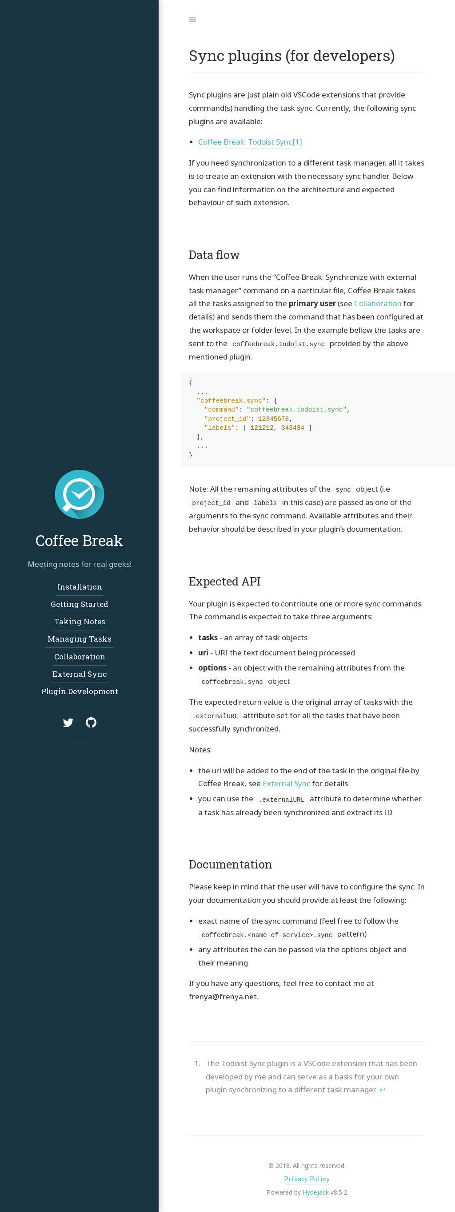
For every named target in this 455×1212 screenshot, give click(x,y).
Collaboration (378, 303)
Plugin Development (79, 691)
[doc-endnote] (313, 1075)
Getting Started (79, 604)
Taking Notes (79, 621)
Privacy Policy (307, 1177)
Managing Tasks (80, 639)
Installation (79, 587)
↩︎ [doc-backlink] (382, 1088)
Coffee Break (80, 540)
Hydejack (316, 1190)
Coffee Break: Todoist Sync (245, 142)
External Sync (286, 782)
